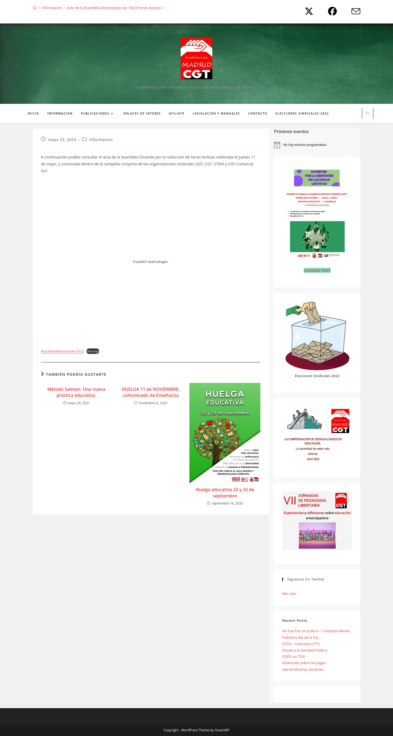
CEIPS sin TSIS (293, 656)
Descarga (92, 351)
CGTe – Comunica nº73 (301, 643)
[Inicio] (34, 7)
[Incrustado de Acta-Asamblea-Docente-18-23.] (150, 262)
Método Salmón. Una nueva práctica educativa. (76, 392)
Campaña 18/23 (317, 270)
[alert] (317, 145)
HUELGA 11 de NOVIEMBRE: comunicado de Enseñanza (150, 392)
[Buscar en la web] (367, 114)
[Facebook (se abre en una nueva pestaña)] (331, 11)
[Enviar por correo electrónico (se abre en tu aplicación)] (351, 11)
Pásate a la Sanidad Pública (304, 650)
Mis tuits (289, 593)
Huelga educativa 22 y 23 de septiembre (225, 492)
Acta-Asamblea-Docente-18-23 (62, 351)
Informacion (101, 139)
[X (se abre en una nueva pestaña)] (307, 11)
